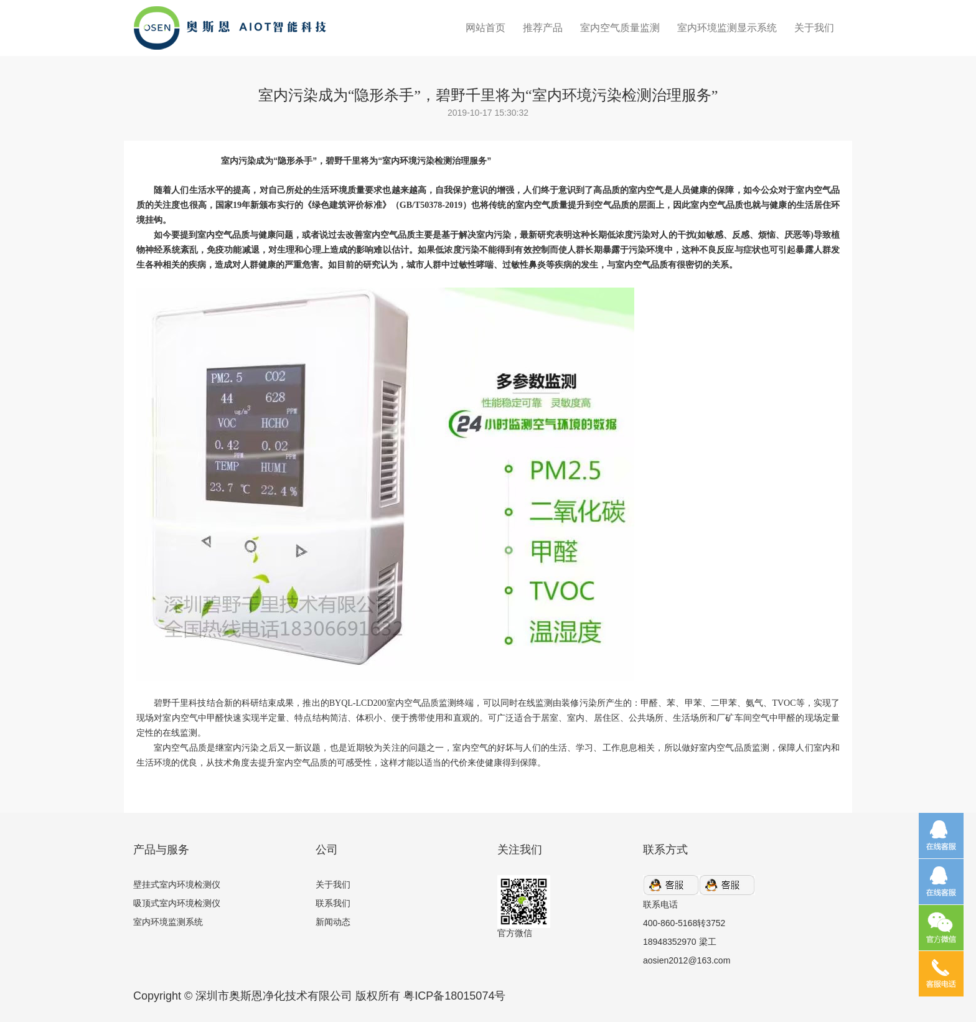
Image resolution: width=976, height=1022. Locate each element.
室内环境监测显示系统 (727, 27)
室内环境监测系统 (168, 922)
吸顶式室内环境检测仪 (176, 903)
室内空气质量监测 (620, 27)
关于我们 (814, 27)
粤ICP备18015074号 (454, 996)
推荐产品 (543, 27)
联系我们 (333, 903)
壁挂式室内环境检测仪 (176, 884)
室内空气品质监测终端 (430, 703)
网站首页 (485, 27)
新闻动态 (333, 922)
